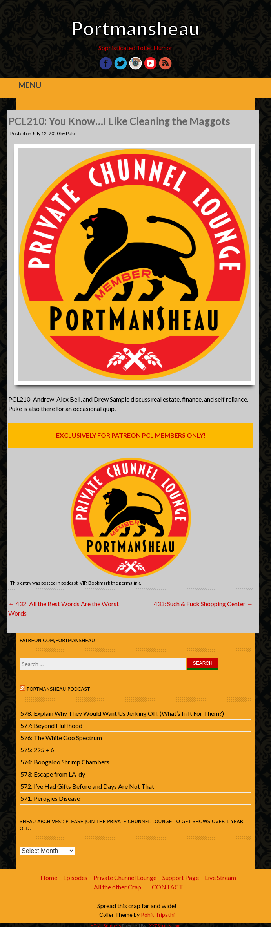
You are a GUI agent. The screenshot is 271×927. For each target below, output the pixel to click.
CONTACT (167, 887)
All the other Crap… (120, 887)
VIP (83, 583)
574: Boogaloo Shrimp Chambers (64, 762)
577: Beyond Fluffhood (51, 725)
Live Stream (220, 877)
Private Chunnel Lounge (124, 877)
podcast (69, 583)
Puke (71, 133)
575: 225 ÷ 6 (37, 749)
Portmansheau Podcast (58, 689)
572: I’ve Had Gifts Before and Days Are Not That (87, 786)
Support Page (180, 877)
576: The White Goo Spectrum (61, 737)
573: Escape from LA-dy (52, 774)
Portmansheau (135, 28)
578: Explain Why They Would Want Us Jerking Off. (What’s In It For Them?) (122, 713)
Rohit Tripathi (158, 914)
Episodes (75, 877)
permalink (129, 583)
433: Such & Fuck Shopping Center (203, 603)
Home (48, 877)
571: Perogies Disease (50, 798)
